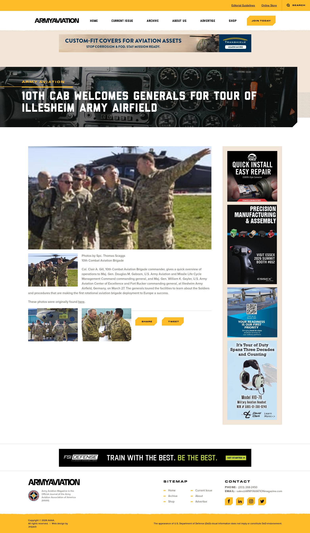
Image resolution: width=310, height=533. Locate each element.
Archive (153, 21)
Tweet (173, 321)
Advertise (207, 21)
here (81, 301)
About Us (179, 21)
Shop (232, 21)
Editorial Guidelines (243, 6)
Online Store (269, 6)
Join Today (261, 20)
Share (147, 321)
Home (94, 21)
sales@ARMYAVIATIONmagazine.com (259, 491)
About (199, 496)
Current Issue (122, 21)
